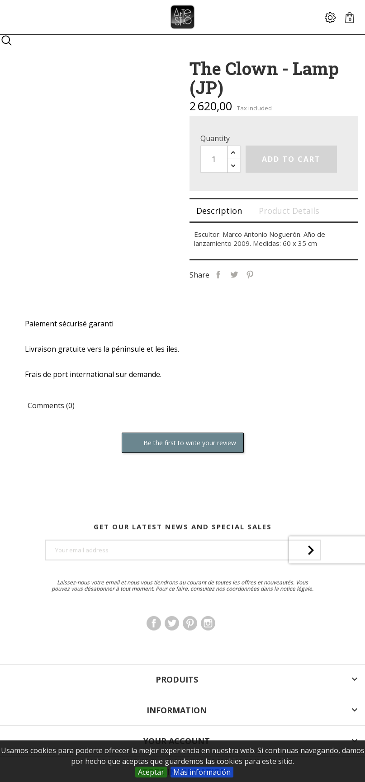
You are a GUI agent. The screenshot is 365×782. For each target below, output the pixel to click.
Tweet (234, 273)
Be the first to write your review (182, 443)
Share (218, 273)
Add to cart (291, 159)
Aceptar (151, 772)
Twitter (172, 641)
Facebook (153, 641)
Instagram (208, 641)
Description (219, 210)
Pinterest (250, 273)
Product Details (289, 210)
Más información (202, 772)
